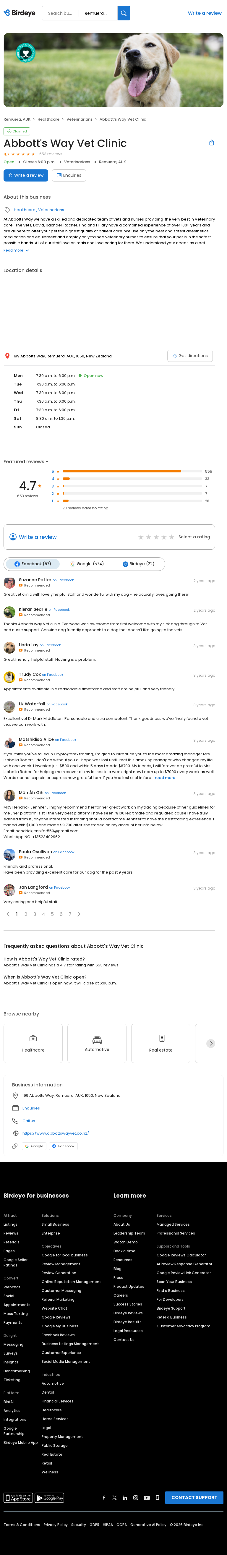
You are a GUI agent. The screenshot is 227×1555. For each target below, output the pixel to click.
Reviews (11, 1232)
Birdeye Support (171, 1307)
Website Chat (54, 1307)
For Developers (170, 1298)
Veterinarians (80, 119)
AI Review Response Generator (184, 1263)
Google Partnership (14, 1430)
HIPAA (108, 1523)
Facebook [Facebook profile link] (63, 1145)
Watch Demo (126, 1241)
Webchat (12, 1286)
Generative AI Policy (148, 1523)
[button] (79, 913)
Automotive (53, 1382)
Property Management (62, 1435)
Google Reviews (56, 1316)
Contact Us (124, 1338)
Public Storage (55, 1444)
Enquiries (31, 1107)
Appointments (17, 1303)
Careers (121, 1294)
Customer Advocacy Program (183, 1325)
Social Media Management (66, 1360)
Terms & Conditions (22, 1523)
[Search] (124, 13)
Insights (11, 1361)
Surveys (11, 1352)
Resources (123, 1258)
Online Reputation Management (71, 1280)
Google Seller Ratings (15, 1261)
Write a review (205, 13)
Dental (48, 1391)
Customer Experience (61, 1351)
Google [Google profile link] (34, 1145)
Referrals (12, 1241)
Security (78, 1523)
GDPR (94, 1523)
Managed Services (173, 1223)
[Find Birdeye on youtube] (147, 1497)
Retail (47, 1462)
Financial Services (58, 1400)
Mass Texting (16, 1312)
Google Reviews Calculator (181, 1254)
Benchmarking (17, 1370)
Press (118, 1276)
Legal (46, 1426)
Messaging (13, 1343)
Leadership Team (129, 1232)
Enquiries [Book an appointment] (69, 175)
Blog (117, 1267)
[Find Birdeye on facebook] (104, 1497)
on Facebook (63, 578)
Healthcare (48, 119)
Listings (10, 1223)
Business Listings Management (70, 1342)
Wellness (50, 1471)
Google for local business (65, 1254)
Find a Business (171, 1289)
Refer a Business (172, 1316)
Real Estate (52, 1453)
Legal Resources (128, 1329)
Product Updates (129, 1285)
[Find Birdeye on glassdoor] (157, 1497)
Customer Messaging (61, 1289)
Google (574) (84, 563)
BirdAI (9, 1400)
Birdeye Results (128, 1321)
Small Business (55, 1223)
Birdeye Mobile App (21, 1441)
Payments (13, 1321)
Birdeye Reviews (128, 1312)
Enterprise (51, 1232)
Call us (28, 1119)
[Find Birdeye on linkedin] (125, 1497)
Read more (16, 250)
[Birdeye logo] (21, 13)
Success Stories (128, 1303)
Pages (9, 1250)
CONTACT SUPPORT (194, 1497)
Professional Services (176, 1232)
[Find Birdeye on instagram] (135, 1497)
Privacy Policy (56, 1523)
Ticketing (12, 1378)
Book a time (124, 1250)
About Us (122, 1223)
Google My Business (60, 1325)
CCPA (121, 1523)
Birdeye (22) (134, 563)
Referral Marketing (58, 1298)
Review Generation (59, 1271)
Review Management (61, 1263)
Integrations (15, 1418)
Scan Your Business (174, 1280)
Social (9, 1295)
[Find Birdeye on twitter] (114, 1497)
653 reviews (50, 154)
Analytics (12, 1409)
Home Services (55, 1417)
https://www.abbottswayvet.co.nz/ (55, 1132)
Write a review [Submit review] (25, 175)
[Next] (210, 1042)
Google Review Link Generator (184, 1271)
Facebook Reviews (58, 1334)
